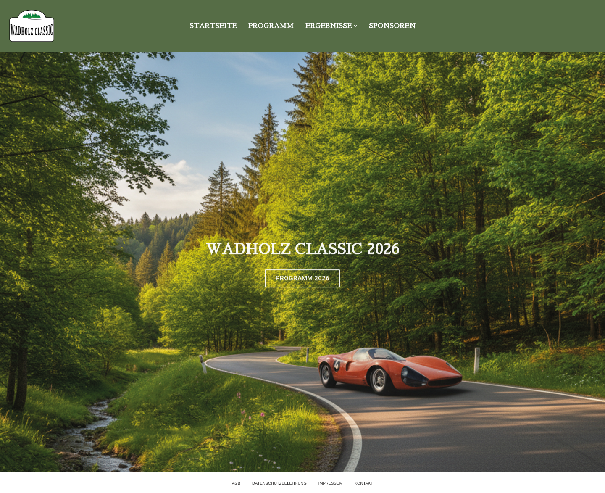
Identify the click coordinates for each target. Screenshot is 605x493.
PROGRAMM (270, 26)
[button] (355, 26)
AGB (235, 483)
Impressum (330, 483)
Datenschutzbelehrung (279, 483)
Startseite (212, 26)
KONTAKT (364, 483)
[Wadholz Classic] (31, 26)
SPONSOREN (392, 26)
